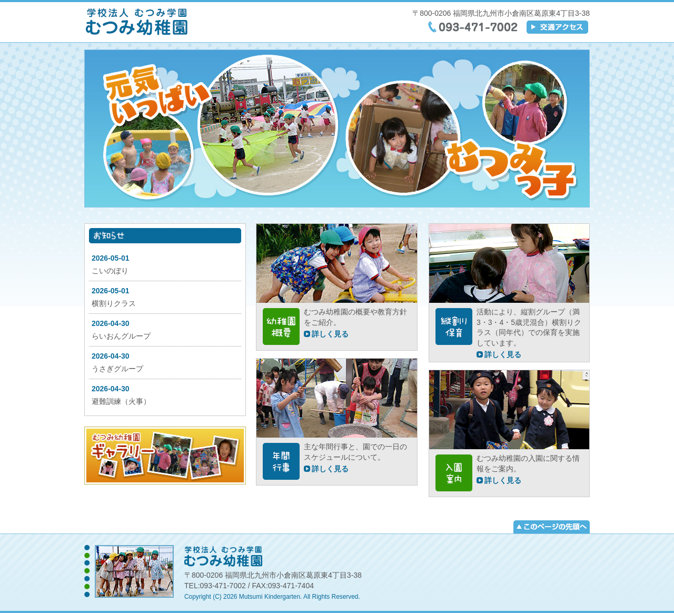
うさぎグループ (117, 368)
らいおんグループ (121, 336)
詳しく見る (330, 334)
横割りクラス (114, 303)
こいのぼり (110, 270)
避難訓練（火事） (121, 401)
